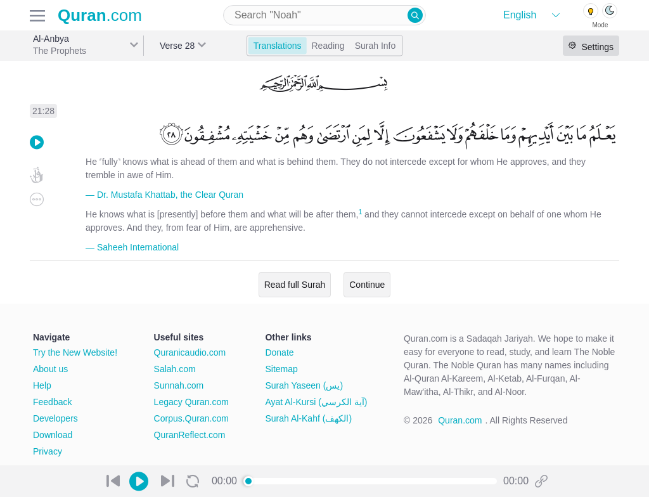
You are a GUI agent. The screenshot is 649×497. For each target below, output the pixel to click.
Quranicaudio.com (190, 352)
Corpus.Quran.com (191, 418)
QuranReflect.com (190, 435)
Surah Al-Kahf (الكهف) (308, 418)
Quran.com (460, 420)
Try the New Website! (75, 352)
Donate (279, 352)
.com (100, 15)
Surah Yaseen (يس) (304, 385)
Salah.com (175, 369)
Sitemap (281, 369)
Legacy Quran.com (191, 402)
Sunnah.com (179, 385)
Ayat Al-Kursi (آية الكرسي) (316, 402)
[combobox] (324, 15)
